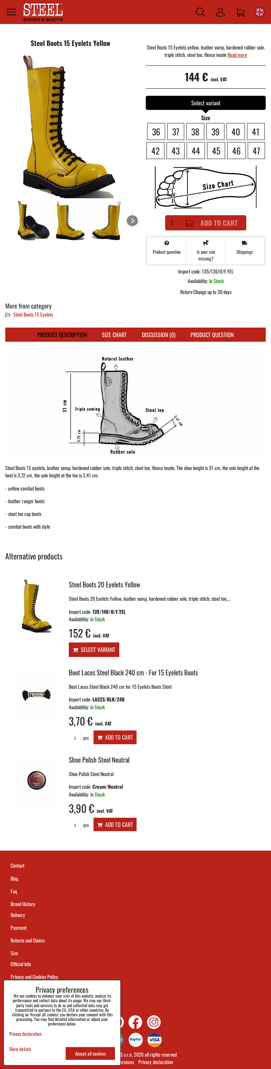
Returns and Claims (28, 940)
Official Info (21, 964)
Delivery (18, 914)
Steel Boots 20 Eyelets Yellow (104, 584)
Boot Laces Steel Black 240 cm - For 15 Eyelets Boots (133, 672)
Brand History (23, 904)
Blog (14, 878)
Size (15, 953)
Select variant (94, 649)
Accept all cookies (90, 1053)
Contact (17, 865)
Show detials (20, 1049)
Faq (14, 891)
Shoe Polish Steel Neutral (99, 759)
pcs (79, 737)
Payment (18, 927)
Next (132, 221)
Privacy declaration (155, 1061)
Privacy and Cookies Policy (34, 976)
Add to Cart (211, 223)
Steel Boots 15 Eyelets (33, 314)
